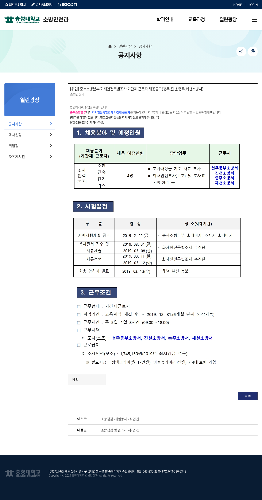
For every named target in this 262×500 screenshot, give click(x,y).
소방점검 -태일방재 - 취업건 (120, 418)
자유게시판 (17, 156)
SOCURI (67, 4)
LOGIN (253, 4)
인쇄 (253, 51)
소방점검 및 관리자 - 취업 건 (120, 430)
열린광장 (125, 46)
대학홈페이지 (17, 5)
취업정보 (15, 145)
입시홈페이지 (44, 5)
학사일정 (15, 134)
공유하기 (241, 51)
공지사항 (15, 123)
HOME (237, 4)
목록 (247, 395)
